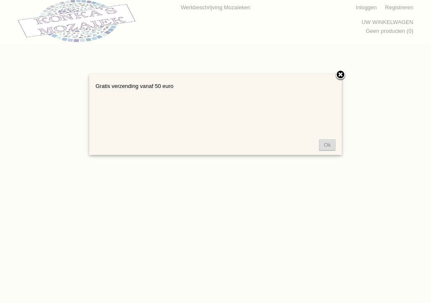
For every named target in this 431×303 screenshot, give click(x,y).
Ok (327, 145)
